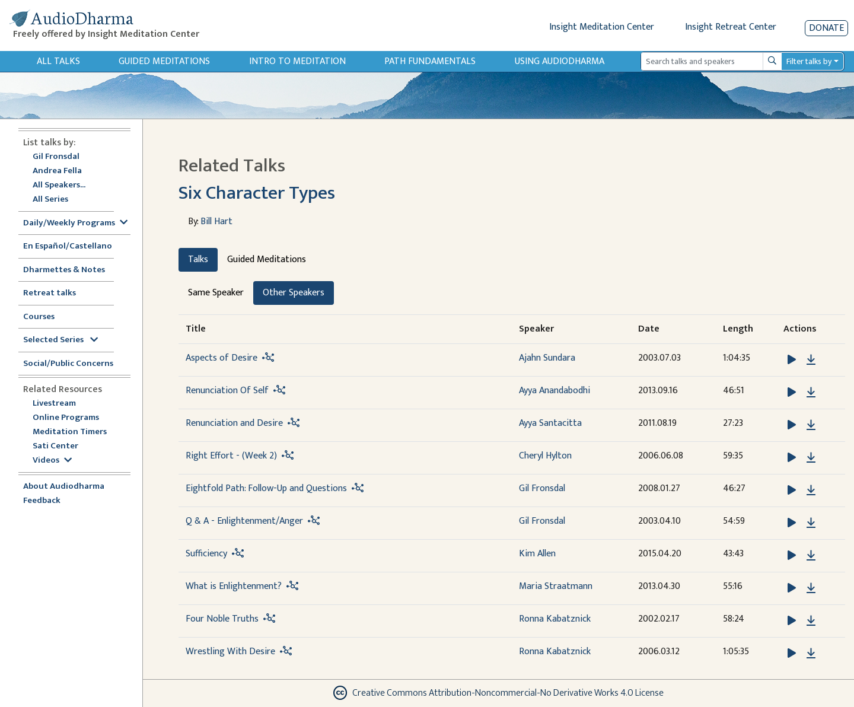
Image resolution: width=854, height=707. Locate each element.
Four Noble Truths (222, 619)
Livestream (54, 403)
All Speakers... (59, 185)
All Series (50, 199)
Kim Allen (537, 554)
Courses (39, 317)
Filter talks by (808, 61)
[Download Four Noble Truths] (811, 621)
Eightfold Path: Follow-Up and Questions (266, 488)
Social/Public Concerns (68, 364)
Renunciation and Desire (234, 423)
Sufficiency (206, 554)
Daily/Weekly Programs (75, 223)
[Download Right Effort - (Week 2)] (811, 458)
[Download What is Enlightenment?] (811, 588)
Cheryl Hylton (545, 456)
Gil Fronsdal (56, 157)
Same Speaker (216, 293)
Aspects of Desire (221, 358)
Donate (826, 28)
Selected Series (60, 340)
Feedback (41, 501)
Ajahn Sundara (547, 358)
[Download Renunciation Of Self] (811, 393)
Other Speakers (293, 293)
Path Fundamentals (430, 61)
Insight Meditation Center (601, 27)
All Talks (58, 61)
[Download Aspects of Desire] (811, 360)
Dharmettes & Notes (64, 270)
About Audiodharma (63, 486)
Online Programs (66, 418)
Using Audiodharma (559, 61)
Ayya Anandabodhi (554, 391)
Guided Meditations (164, 61)
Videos (52, 460)
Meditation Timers (70, 432)
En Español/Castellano (67, 246)
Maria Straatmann (555, 586)
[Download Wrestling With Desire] (811, 654)
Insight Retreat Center (730, 27)
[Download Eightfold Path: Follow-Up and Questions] (811, 490)
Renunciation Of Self (227, 391)
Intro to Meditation (297, 61)
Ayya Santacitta (550, 423)
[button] (792, 359)
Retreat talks (49, 293)
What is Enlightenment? (234, 586)
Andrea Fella (57, 171)
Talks (198, 259)
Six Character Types (257, 193)
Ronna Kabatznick (555, 619)
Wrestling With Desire (230, 652)
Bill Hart (216, 222)
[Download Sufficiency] (811, 556)
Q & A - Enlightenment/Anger (244, 521)
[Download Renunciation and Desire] (811, 425)
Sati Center (55, 446)
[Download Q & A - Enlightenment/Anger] (811, 523)
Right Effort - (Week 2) (231, 456)
